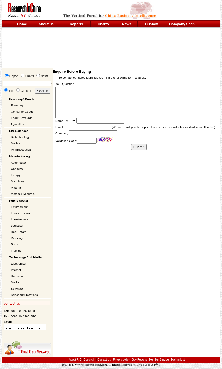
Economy (17, 105)
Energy (15, 175)
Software (17, 288)
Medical (16, 143)
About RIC (75, 359)
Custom (151, 24)
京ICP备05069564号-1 (146, 364)
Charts (103, 24)
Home (22, 24)
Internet (16, 270)
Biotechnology (20, 137)
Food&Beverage (22, 117)
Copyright (89, 359)
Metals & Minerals (22, 193)
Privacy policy (122, 359)
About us (46, 24)
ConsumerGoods (22, 111)
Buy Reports (139, 359)
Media (15, 282)
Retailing (17, 238)
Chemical (17, 169)
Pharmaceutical (21, 149)
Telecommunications (24, 295)
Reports (76, 24)
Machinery (18, 181)
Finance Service (21, 213)
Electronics (18, 263)
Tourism (16, 244)
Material (16, 187)
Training (16, 250)
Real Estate (18, 232)
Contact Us (104, 359)
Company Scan (182, 24)
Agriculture (18, 124)
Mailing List (178, 359)
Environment (19, 207)
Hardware (17, 276)
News (126, 24)
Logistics (17, 225)
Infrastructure (19, 219)
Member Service (159, 359)
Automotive (18, 162)
